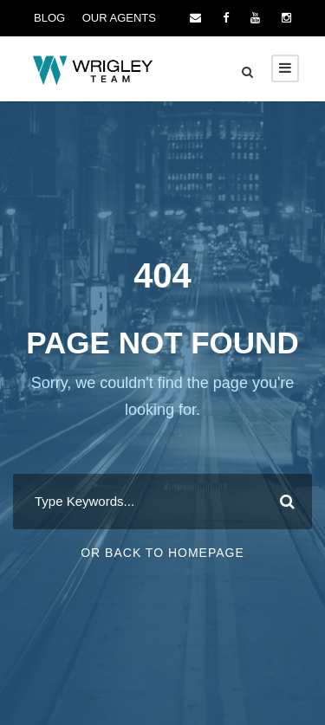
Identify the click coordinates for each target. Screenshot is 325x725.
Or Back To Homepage (162, 553)
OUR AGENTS (119, 17)
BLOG (49, 17)
